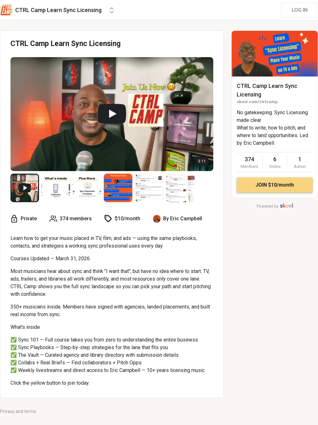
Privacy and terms (18, 411)
